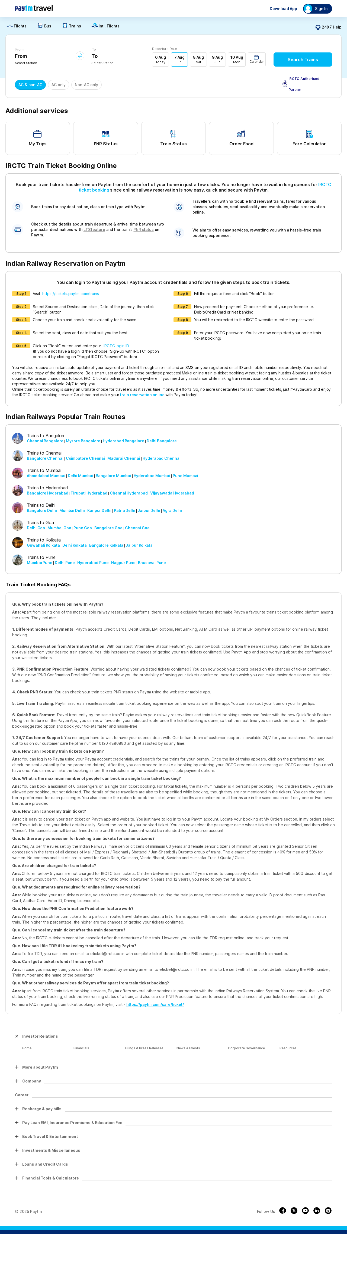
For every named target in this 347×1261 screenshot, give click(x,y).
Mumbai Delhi (72, 510)
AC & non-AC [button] (30, 84)
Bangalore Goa (108, 527)
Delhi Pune (65, 562)
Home (26, 1048)
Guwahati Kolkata (43, 545)
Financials (81, 1048)
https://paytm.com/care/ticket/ (155, 1004)
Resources (288, 1048)
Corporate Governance (246, 1048)
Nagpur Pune (123, 562)
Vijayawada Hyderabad (172, 493)
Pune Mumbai (185, 475)
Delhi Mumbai (80, 475)
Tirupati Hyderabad (88, 493)
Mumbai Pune (39, 562)
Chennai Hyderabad (129, 493)
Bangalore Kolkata (106, 545)
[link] (16, 27)
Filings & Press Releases (144, 1048)
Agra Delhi (172, 510)
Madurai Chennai (123, 458)
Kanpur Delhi (99, 510)
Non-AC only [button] (86, 84)
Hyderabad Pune (93, 562)
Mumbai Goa (59, 527)
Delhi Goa (36, 527)
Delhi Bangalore (162, 441)
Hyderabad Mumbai (152, 475)
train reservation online (142, 394)
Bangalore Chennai (45, 458)
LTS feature (94, 229)
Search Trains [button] (303, 59)
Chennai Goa (137, 527)
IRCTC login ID (116, 345)
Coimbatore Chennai (85, 458)
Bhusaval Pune (152, 562)
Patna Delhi (124, 510)
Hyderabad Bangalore (123, 441)
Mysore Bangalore (83, 441)
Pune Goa (82, 527)
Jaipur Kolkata (139, 545)
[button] (257, 59)
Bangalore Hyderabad (47, 493)
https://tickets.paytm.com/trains (70, 293)
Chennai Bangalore (45, 441)
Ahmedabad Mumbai (46, 475)
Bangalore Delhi (42, 510)
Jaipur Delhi (149, 510)
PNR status (143, 229)
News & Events (188, 1048)
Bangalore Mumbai (113, 475)
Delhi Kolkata (74, 545)
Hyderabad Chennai (162, 458)
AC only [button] (59, 84)
